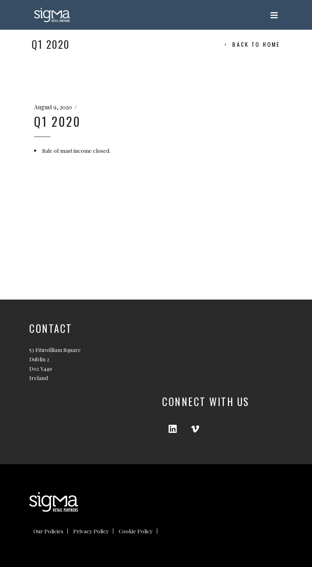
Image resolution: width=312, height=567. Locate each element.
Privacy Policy (91, 530)
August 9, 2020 (53, 107)
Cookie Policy (136, 530)
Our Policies (48, 530)
